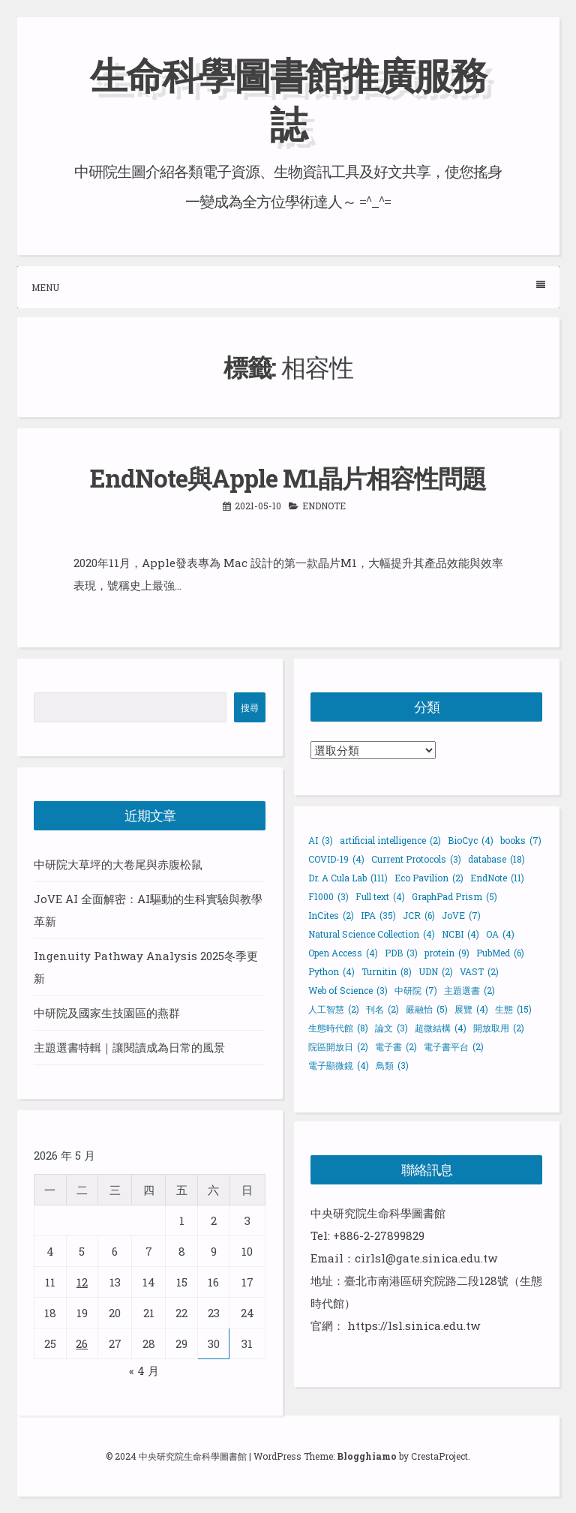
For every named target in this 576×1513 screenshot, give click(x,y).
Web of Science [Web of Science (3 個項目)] (348, 990)
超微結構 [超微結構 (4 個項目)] (440, 1027)
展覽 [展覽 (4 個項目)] (471, 1009)
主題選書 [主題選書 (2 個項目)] (469, 990)
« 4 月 (144, 1370)
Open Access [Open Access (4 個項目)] (343, 952)
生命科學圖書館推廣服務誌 (288, 99)
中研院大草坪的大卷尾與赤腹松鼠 (118, 864)
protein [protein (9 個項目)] (447, 952)
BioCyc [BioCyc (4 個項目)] (471, 840)
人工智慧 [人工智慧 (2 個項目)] (333, 1009)
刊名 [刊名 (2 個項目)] (382, 1009)
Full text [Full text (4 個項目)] (380, 896)
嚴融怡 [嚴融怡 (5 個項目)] (427, 1009)
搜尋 (250, 707)
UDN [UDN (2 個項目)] (435, 971)
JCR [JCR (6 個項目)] (419, 915)
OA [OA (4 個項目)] (500, 934)
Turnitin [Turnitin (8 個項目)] (387, 971)
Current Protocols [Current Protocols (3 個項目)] (416, 859)
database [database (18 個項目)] (496, 859)
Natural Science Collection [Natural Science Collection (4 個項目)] (371, 934)
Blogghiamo (367, 1456)
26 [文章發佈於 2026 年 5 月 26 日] (82, 1343)
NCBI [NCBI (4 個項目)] (460, 934)
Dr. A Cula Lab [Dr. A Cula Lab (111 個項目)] (348, 877)
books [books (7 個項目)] (521, 840)
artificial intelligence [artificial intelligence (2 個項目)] (390, 840)
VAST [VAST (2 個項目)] (479, 971)
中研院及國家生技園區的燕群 (107, 1012)
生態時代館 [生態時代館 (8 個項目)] (338, 1027)
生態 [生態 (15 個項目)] (513, 1009)
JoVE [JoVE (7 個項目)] (461, 915)
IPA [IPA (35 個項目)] (378, 915)
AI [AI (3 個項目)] (320, 840)
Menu (288, 287)
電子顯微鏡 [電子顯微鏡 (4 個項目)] (338, 1065)
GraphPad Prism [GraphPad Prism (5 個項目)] (454, 896)
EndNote (324, 506)
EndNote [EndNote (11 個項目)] (497, 877)
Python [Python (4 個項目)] (331, 971)
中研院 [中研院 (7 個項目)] (415, 990)
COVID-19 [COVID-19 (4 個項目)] (336, 859)
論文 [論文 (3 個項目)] (391, 1027)
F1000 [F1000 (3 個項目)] (328, 896)
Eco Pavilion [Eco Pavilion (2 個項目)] (429, 877)
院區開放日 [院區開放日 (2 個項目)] (338, 1046)
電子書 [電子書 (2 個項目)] (396, 1046)
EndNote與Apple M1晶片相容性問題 (288, 477)
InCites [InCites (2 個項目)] (331, 915)
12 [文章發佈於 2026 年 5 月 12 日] (82, 1281)
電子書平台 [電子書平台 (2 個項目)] (454, 1046)
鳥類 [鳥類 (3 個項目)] (392, 1065)
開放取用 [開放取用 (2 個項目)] (498, 1027)
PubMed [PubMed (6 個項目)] (500, 952)
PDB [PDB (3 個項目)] (401, 952)
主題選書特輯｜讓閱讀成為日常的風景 (129, 1047)
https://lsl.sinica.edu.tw (413, 1325)
